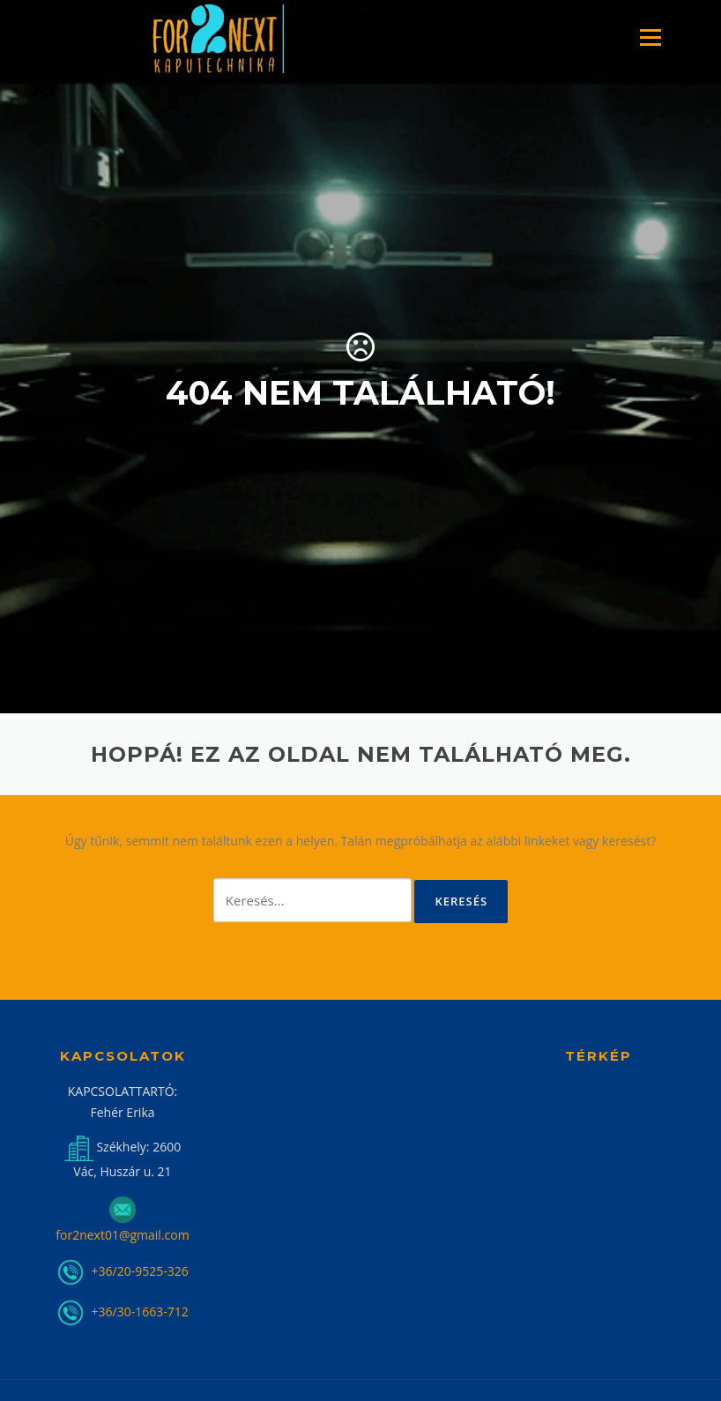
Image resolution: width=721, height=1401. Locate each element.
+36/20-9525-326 (138, 1271)
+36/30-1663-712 (140, 1311)
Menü (650, 37)
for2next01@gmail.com (122, 1234)
